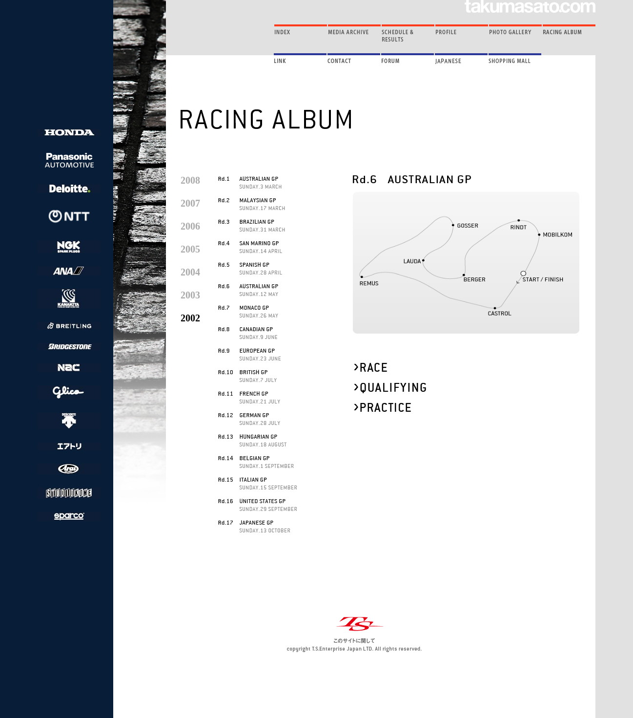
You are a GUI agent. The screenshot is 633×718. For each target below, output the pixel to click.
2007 (190, 203)
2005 (190, 249)
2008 (190, 180)
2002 (190, 318)
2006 (190, 226)
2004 (190, 272)
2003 (190, 295)
